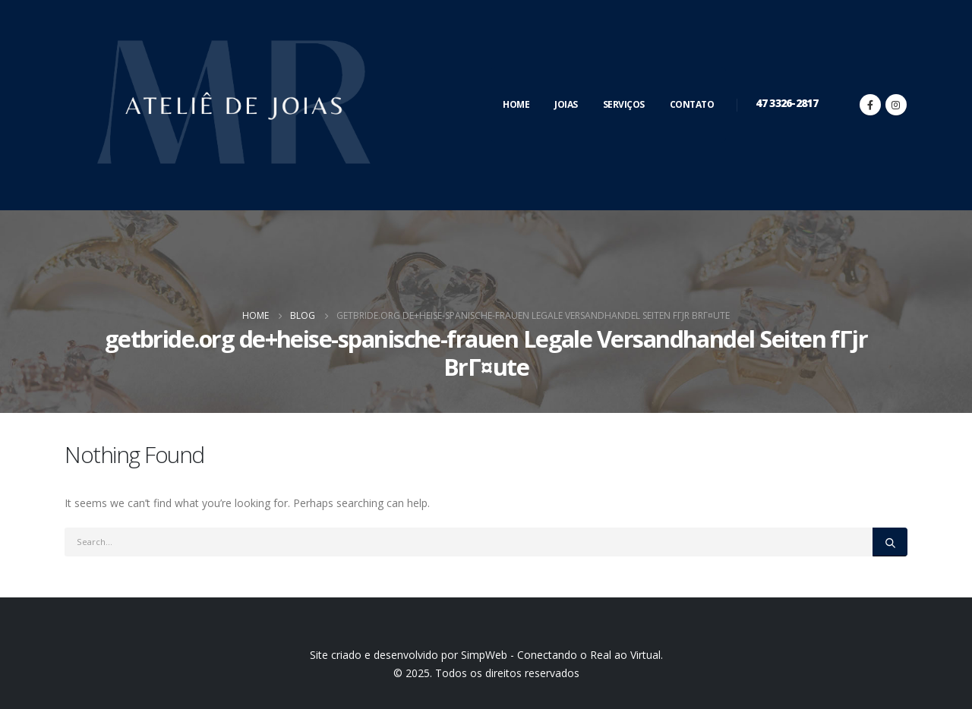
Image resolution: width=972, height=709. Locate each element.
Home (516, 104)
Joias (566, 104)
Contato (692, 104)
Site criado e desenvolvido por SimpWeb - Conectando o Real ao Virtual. (486, 655)
